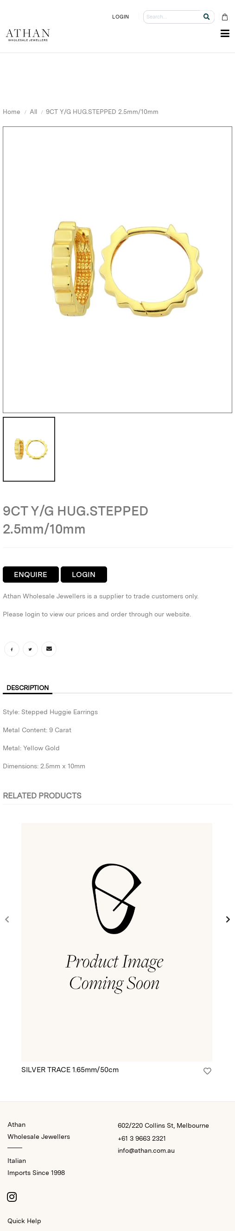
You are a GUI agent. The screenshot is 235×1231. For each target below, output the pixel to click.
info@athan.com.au (146, 1150)
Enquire (30, 574)
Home (11, 111)
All (33, 111)
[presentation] (7, 920)
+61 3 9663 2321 (142, 1138)
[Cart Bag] (224, 17)
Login (83, 574)
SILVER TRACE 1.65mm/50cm (70, 1069)
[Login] (207, 1071)
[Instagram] (12, 1196)
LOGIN (120, 16)
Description (27, 687)
